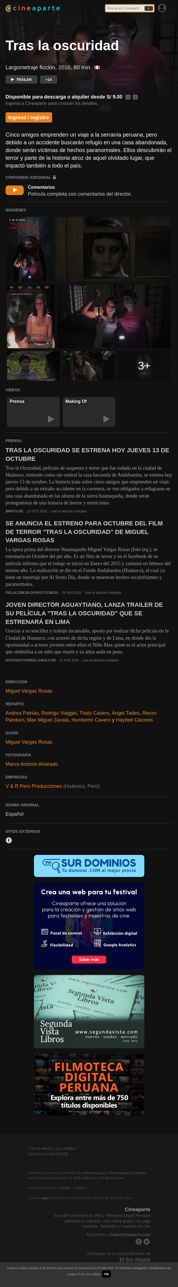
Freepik (65, 1188)
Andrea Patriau (22, 713)
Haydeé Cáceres (134, 720)
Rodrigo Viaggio (59, 713)
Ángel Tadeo (126, 713)
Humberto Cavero (91, 720)
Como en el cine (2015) (48, 1154)
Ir (149, 8)
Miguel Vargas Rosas (29, 691)
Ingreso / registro (28, 117)
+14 (49, 80)
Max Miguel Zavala (48, 720)
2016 (64, 67)
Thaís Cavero (94, 713)
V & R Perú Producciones (34, 786)
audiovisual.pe (93, 1173)
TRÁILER (21, 80)
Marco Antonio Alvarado (32, 764)
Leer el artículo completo (69, 511)
